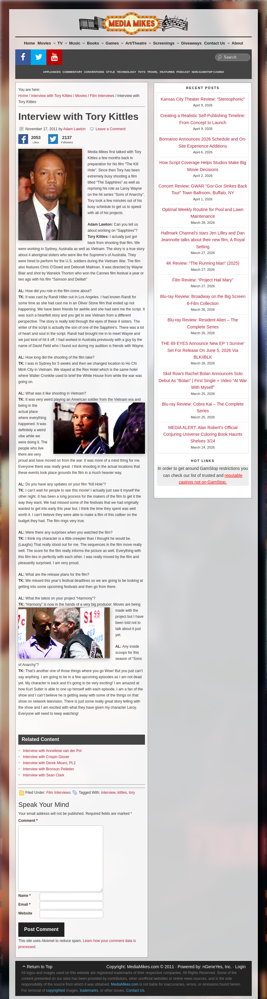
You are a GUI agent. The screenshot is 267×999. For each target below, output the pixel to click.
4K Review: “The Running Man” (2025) (203, 263)
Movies (47, 43)
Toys (141, 71)
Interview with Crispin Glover (46, 757)
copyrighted (55, 990)
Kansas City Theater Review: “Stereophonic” (203, 99)
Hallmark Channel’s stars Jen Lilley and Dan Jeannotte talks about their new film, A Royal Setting (203, 240)
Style (110, 71)
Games (114, 43)
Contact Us (217, 43)
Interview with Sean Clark (43, 775)
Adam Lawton (74, 129)
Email (24, 904)
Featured (167, 71)
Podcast (183, 71)
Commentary (72, 71)
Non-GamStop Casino (208, 71)
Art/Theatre (138, 43)
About (237, 43)
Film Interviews (102, 96)
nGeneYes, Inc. (217, 966)
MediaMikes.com (143, 966)
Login (240, 966)
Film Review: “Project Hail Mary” (202, 280)
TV (62, 43)
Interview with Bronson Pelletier (48, 769)
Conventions (94, 71)
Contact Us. (136, 990)
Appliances (52, 71)
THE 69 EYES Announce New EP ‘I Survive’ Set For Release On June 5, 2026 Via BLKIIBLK (203, 350)
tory (132, 792)
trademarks (89, 990)
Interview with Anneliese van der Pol (52, 751)
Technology (126, 71)
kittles (122, 792)
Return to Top (39, 966)
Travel (152, 71)
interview (108, 792)
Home (29, 43)
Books (95, 43)
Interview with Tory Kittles (51, 96)
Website (25, 913)
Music (77, 43)
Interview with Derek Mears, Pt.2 (49, 763)
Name (24, 895)
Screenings (166, 43)
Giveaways (191, 43)
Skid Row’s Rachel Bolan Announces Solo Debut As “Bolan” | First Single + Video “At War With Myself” (203, 380)
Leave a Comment (111, 129)
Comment (28, 820)
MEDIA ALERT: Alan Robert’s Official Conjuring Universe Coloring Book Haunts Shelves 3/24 (202, 434)
